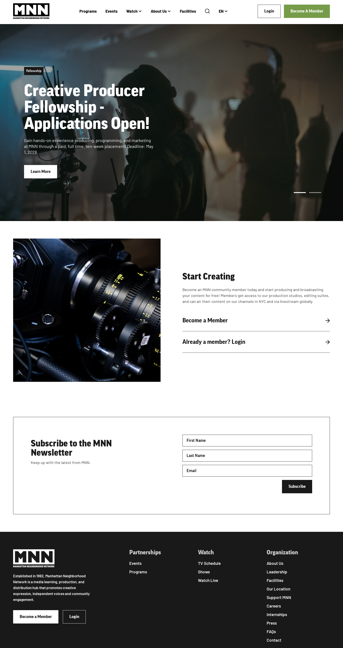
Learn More (41, 171)
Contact (274, 640)
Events (111, 11)
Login (269, 11)
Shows (204, 571)
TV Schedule (209, 563)
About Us (159, 11)
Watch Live (208, 580)
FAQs (271, 631)
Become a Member (36, 617)
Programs (88, 11)
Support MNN (279, 597)
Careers (274, 605)
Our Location (278, 588)
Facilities (188, 11)
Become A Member (306, 11)
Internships (277, 614)
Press (272, 622)
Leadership (277, 571)
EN (221, 11)
